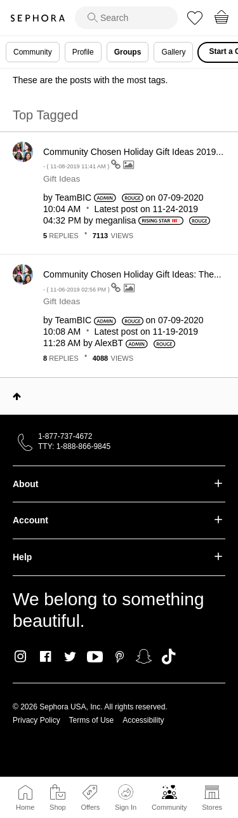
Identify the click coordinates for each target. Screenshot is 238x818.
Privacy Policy (36, 720)
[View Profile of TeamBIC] (73, 197)
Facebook (45, 656)
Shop (58, 807)
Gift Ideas (61, 179)
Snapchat (144, 656)
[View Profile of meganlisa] (116, 220)
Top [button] (17, 396)
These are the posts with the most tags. (90, 80)
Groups (128, 52)
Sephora (37, 18)
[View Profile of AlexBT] (109, 343)
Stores (212, 807)
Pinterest (120, 656)
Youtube (95, 657)
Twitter (70, 656)
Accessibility (143, 720)
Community (169, 807)
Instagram (21, 656)
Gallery (173, 52)
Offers (90, 807)
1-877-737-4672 (65, 436)
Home (25, 807)
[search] (126, 17)
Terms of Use (91, 720)
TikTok (168, 656)
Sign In (125, 797)
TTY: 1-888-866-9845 (74, 446)
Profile (83, 52)
